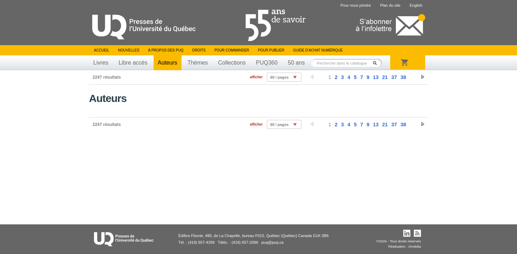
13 (376, 77)
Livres (100, 63)
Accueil (101, 50)
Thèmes (198, 63)
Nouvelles (128, 50)
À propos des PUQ (165, 50)
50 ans (296, 63)
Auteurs (167, 63)
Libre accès (133, 63)
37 (394, 77)
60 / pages (279, 77)
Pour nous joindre (355, 5)
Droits (199, 50)
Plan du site (390, 5)
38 (403, 77)
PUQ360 (267, 63)
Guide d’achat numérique (318, 50)
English (416, 5)
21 (385, 77)
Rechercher (377, 63)
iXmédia (414, 246)
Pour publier (271, 50)
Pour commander (231, 50)
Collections (231, 63)
